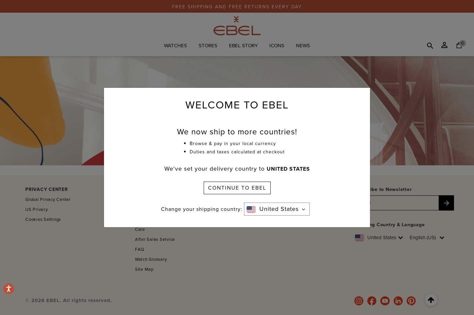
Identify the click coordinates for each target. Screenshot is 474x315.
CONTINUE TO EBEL (237, 188)
